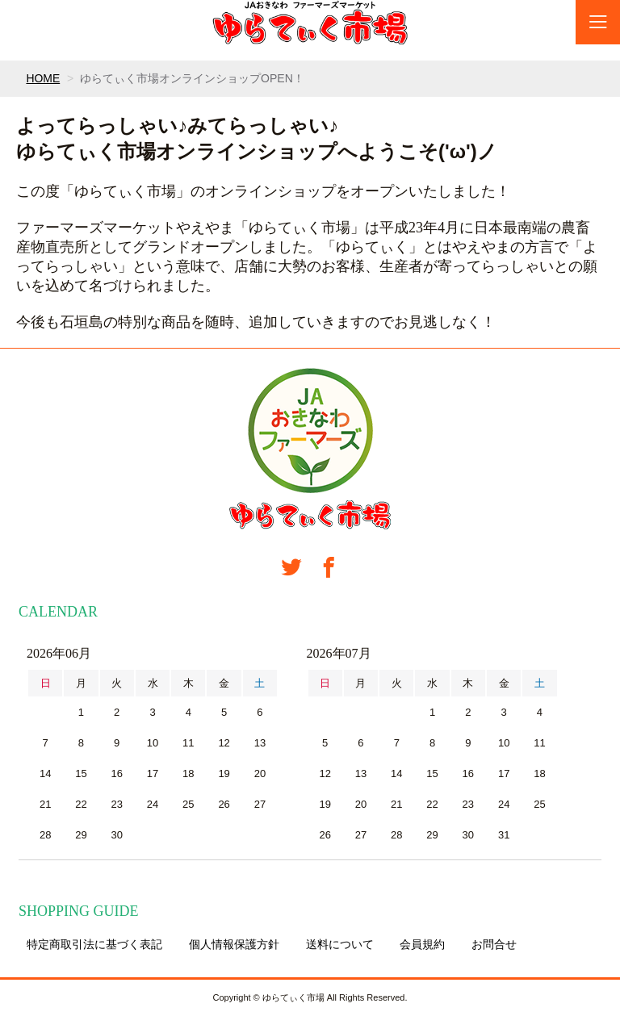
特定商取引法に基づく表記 (94, 944)
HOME (43, 78)
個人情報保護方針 (234, 944)
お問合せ (494, 944)
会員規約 (422, 944)
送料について (340, 944)
